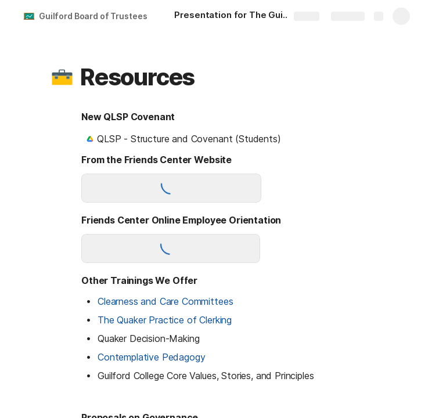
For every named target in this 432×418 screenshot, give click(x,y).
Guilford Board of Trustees (93, 16)
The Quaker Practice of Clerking (165, 320)
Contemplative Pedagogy (151, 357)
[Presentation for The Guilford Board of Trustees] (238, 16)
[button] (62, 77)
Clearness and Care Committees (165, 301)
